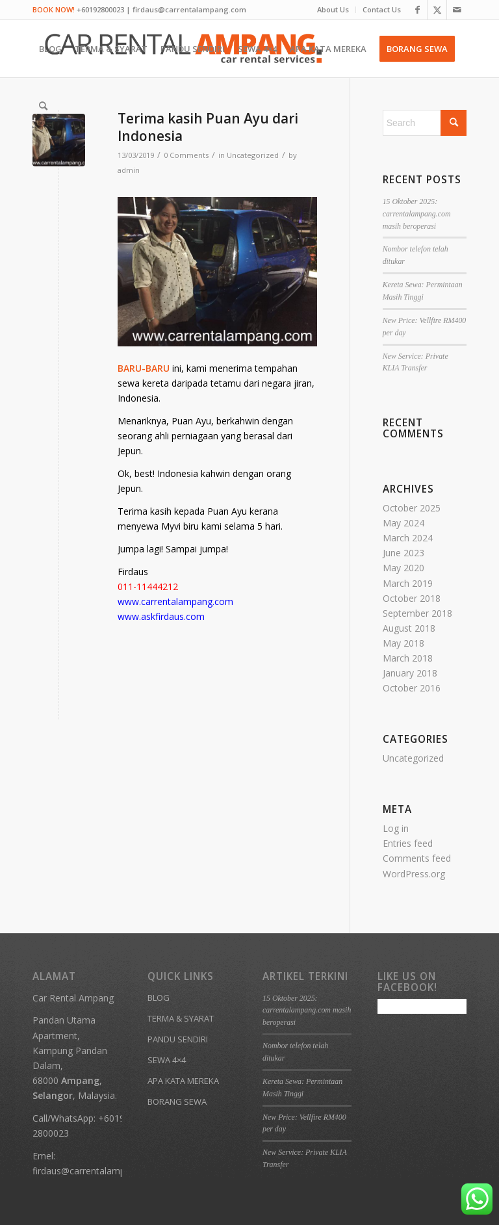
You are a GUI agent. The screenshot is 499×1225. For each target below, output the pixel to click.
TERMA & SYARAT (180, 1018)
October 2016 (412, 688)
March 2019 (408, 583)
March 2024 (408, 538)
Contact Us (382, 9)
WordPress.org (414, 874)
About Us (333, 9)
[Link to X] (437, 9)
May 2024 (403, 523)
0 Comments (186, 155)
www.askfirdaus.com (161, 616)
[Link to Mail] (457, 9)
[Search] (43, 106)
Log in (396, 828)
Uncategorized (253, 155)
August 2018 (409, 628)
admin (129, 170)
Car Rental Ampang (73, 998)
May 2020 (403, 567)
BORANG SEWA (177, 1101)
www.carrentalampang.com (175, 601)
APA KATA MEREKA (183, 1081)
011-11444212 (148, 586)
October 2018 (412, 598)
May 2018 (403, 643)
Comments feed (417, 858)
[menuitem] (333, 9)
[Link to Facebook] (417, 9)
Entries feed (408, 843)
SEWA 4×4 (166, 1060)
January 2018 (410, 673)
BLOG (158, 997)
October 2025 (412, 508)
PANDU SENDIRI (177, 1039)
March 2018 (408, 658)
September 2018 (417, 613)
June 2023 (403, 553)
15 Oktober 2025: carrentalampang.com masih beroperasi (417, 214)
